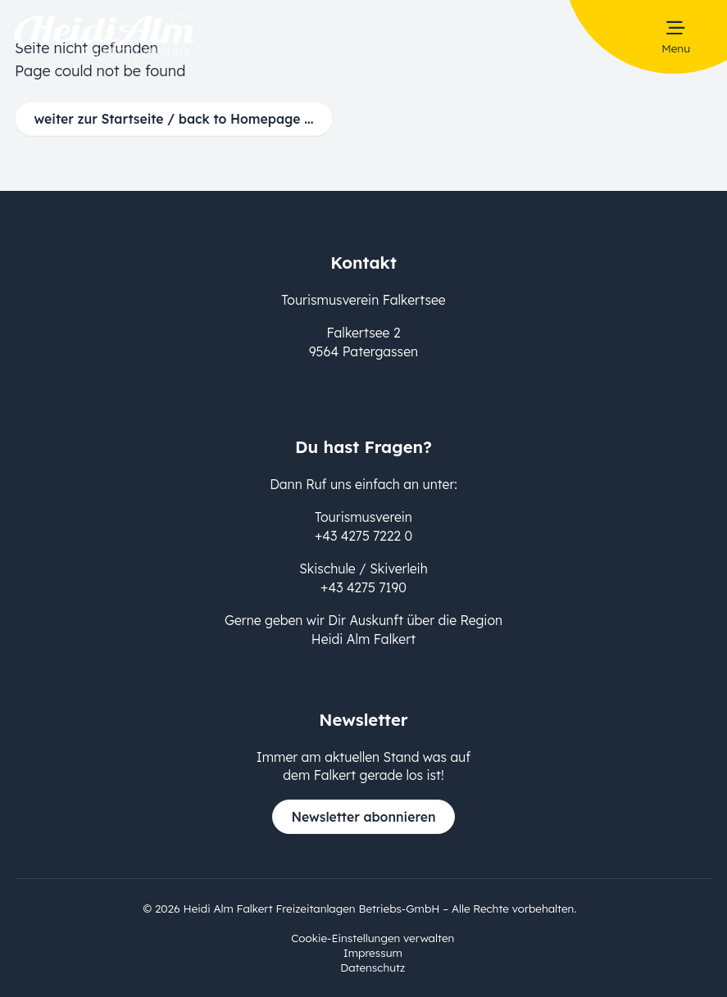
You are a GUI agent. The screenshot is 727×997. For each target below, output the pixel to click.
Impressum (372, 952)
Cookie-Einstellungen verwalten (372, 938)
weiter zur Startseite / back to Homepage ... (174, 119)
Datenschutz (372, 967)
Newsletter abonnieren (363, 817)
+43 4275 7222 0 (363, 536)
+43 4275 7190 (363, 587)
